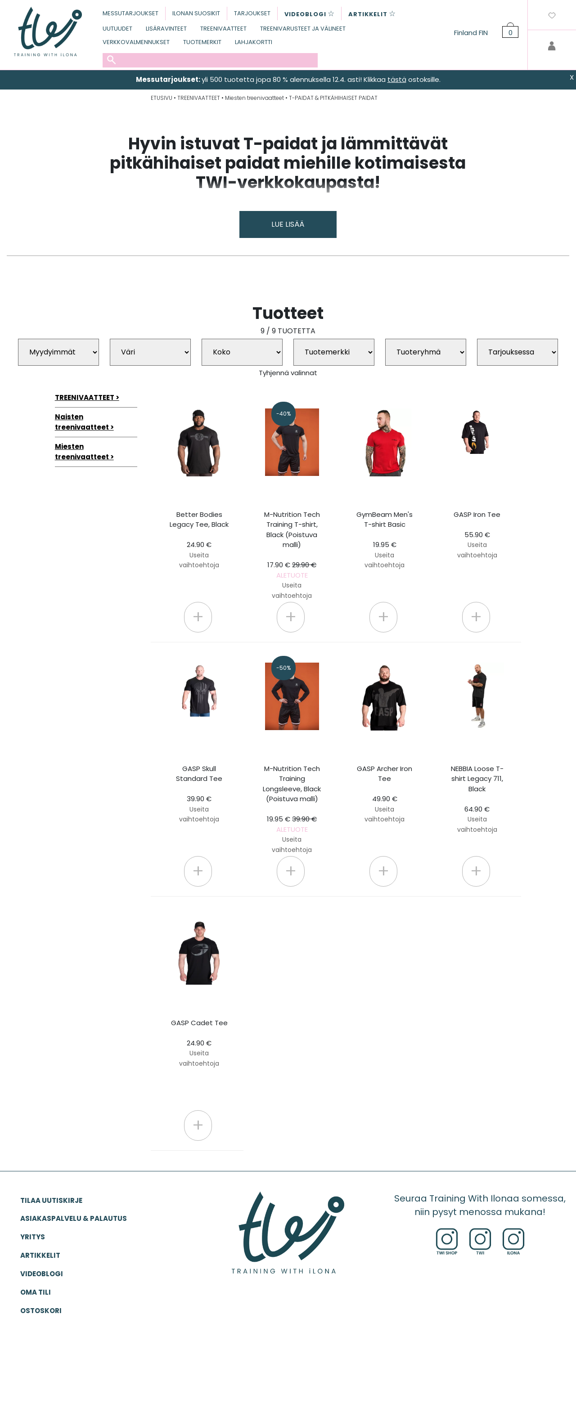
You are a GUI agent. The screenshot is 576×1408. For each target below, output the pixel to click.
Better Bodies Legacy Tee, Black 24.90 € (199, 540)
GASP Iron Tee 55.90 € (477, 535)
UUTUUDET (117, 28)
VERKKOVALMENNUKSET (136, 42)
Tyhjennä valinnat (288, 372)
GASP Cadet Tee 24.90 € (199, 1043)
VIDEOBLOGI (41, 1273)
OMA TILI (35, 1292)
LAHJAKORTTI (253, 42)
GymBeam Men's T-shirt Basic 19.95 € (384, 540)
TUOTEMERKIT (202, 42)
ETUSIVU (161, 98)
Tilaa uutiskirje (51, 1200)
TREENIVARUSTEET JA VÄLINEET (303, 28)
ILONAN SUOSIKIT (196, 13)
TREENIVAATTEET (223, 28)
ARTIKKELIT (40, 1255)
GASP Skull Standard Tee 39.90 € (199, 794)
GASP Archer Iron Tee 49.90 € (384, 794)
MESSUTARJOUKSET (130, 13)
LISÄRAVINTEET (166, 28)
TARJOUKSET (252, 13)
